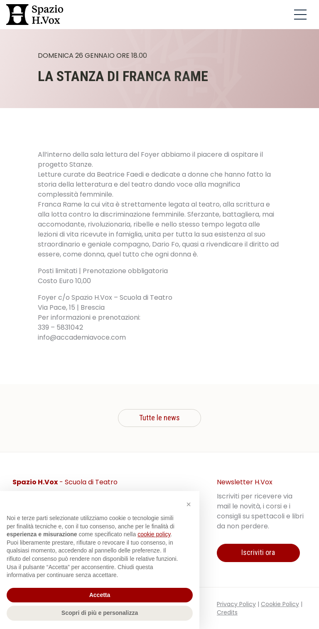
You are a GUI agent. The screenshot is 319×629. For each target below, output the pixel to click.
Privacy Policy (236, 604)
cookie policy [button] (153, 534)
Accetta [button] (99, 595)
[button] (188, 504)
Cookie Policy (280, 604)
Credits (227, 612)
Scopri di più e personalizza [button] (99, 612)
